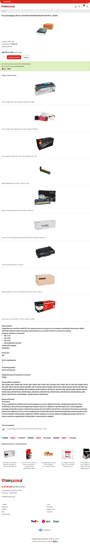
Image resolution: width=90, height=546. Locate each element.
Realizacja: (52, 541)
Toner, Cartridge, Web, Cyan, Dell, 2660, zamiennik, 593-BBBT (18, 102)
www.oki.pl (6, 402)
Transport (49, 512)
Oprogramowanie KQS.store (39, 541)
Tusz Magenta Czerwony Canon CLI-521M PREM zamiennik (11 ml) (67, 464)
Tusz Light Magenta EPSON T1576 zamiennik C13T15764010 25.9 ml (48, 464)
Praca (48, 504)
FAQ (3, 512)
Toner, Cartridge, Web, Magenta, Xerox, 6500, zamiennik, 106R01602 (20, 129)
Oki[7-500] (11, 42)
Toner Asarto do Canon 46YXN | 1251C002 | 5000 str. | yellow (18, 319)
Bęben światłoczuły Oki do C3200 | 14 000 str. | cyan (15, 183)
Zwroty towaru (6, 514)
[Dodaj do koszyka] (14, 57)
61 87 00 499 (7, 2)
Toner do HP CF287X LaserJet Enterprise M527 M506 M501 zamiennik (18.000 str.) (23, 237)
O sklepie (4, 504)
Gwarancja (50, 507)
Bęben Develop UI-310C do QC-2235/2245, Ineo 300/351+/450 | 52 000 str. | (22, 292)
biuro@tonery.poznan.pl (8, 497)
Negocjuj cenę (51, 509)
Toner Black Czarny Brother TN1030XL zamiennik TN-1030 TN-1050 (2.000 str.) (10, 464)
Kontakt (4, 509)
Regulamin (5, 507)
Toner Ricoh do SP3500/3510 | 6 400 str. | (13, 265)
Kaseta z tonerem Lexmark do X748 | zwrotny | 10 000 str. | (18, 210)
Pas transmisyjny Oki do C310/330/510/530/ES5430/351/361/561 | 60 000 (27, 429)
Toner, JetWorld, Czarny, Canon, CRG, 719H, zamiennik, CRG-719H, (19, 156)
